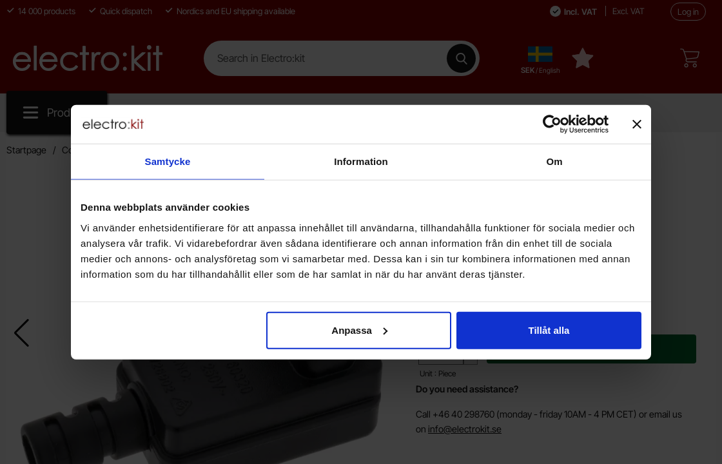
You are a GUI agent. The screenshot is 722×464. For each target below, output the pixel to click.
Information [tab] (361, 161)
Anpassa (359, 329)
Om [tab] (554, 161)
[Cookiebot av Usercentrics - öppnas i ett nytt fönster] (552, 124)
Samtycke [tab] (168, 161)
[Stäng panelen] (636, 124)
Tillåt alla (548, 329)
